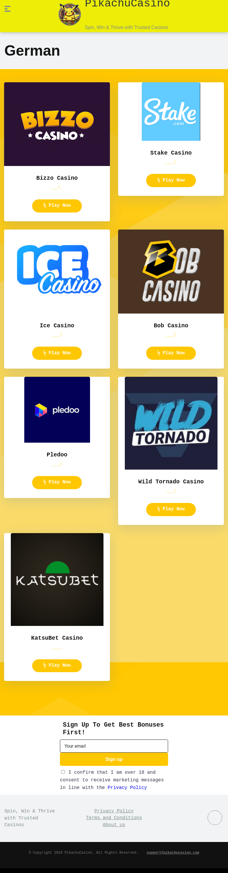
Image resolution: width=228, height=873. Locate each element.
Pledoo (57, 457)
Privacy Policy (127, 792)
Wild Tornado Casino (171, 484)
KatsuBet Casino (57, 641)
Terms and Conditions (114, 823)
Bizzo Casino (56, 177)
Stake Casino (170, 152)
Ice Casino (57, 326)
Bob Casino (171, 326)
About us (114, 829)
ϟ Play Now (57, 206)
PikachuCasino (127, 3)
